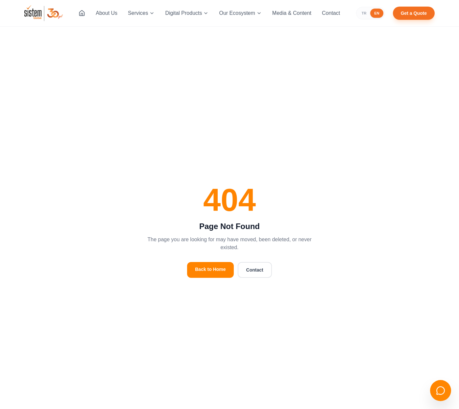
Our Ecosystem (240, 13)
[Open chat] (440, 390)
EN (376, 13)
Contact (331, 13)
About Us (106, 13)
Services (141, 13)
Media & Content (291, 13)
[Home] (82, 13)
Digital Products (186, 13)
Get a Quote (414, 13)
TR (364, 13)
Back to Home (210, 269)
